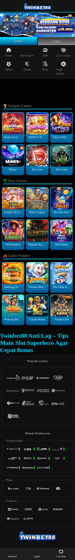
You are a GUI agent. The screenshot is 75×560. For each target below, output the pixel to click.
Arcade (27, 67)
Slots (45, 53)
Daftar (18, 42)
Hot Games (27, 53)
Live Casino (63, 53)
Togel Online (61, 69)
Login (56, 42)
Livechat (61, 553)
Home (8, 53)
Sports (8, 67)
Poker (45, 67)
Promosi (12, 553)
